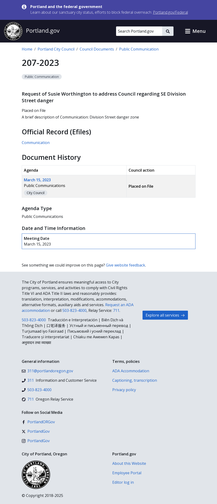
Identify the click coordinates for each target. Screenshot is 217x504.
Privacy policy (124, 389)
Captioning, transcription (134, 380)
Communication (36, 142)
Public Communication (139, 49)
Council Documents (97, 49)
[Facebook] (38, 422)
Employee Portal (126, 472)
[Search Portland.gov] (139, 31)
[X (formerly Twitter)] (36, 431)
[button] (195, 31)
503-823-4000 (74, 310)
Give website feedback (125, 265)
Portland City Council (56, 49)
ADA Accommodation (130, 370)
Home (27, 49)
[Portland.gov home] (32, 31)
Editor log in (123, 482)
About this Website (129, 463)
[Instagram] (36, 441)
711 (116, 310)
